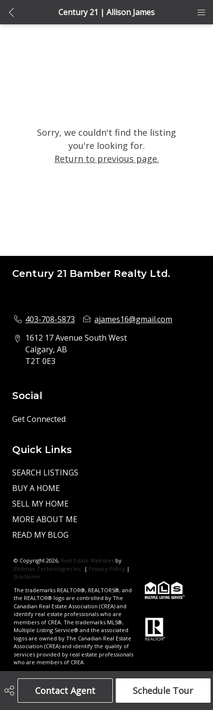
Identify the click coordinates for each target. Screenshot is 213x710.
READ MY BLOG (40, 534)
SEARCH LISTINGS (45, 472)
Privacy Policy (107, 568)
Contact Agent (65, 690)
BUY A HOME (36, 488)
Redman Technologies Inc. (49, 568)
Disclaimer (27, 576)
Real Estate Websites (88, 560)
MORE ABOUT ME (44, 519)
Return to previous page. (106, 158)
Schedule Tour (163, 690)
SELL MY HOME (40, 503)
